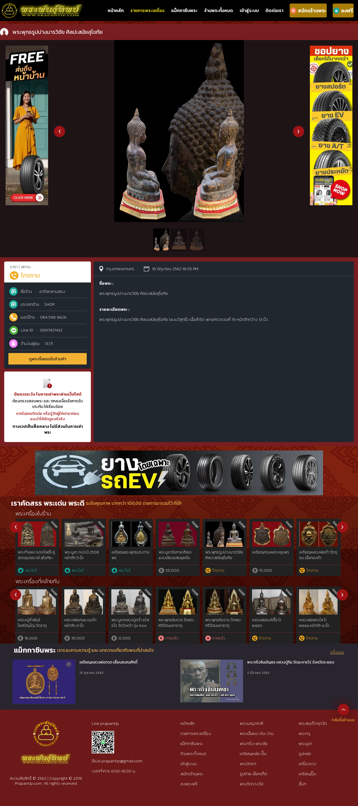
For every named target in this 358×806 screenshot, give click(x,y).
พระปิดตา (248, 763)
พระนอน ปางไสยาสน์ (81, 620)
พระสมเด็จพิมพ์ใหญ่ (81, 552)
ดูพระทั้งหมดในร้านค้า (47, 359)
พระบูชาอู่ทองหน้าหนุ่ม (129, 620)
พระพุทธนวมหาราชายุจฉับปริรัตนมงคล (318, 555)
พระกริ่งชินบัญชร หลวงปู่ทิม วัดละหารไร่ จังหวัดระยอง (290, 662)
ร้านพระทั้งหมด (218, 10)
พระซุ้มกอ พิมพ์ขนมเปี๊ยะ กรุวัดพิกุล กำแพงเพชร (225, 555)
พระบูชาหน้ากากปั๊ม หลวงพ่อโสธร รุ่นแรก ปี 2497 (223, 625)
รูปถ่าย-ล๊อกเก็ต (253, 773)
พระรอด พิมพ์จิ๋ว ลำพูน (36, 552)
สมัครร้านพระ (191, 773)
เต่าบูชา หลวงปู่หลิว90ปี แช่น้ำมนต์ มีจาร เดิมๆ (316, 625)
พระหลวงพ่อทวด (125, 552)
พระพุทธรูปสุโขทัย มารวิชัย (36, 623)
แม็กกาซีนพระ (184, 10)
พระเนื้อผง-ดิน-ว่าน (257, 733)
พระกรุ (304, 733)
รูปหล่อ (305, 753)
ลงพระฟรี (188, 784)
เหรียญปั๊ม (307, 773)
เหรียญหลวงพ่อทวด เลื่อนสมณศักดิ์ (108, 662)
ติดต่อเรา (274, 10)
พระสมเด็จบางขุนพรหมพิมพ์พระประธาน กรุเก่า (271, 555)
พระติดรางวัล (251, 784)
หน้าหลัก (116, 10)
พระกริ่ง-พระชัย (253, 743)
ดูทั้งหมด (337, 652)
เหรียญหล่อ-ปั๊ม (253, 753)
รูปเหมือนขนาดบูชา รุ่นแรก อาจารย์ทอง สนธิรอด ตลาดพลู (270, 625)
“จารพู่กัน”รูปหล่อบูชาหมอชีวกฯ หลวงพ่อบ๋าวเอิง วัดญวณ (177, 625)
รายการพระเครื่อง (147, 10)
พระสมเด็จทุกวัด (313, 723)
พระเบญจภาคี (251, 723)
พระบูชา (305, 743)
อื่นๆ (302, 784)
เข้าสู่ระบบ (249, 10)
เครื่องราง (307, 763)
